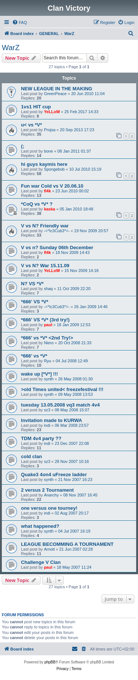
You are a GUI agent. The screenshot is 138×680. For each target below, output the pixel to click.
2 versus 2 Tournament (47, 490)
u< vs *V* (31, 125)
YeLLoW (52, 111)
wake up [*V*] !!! (39, 374)
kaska (49, 209)
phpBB (50, 662)
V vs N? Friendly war (45, 226)
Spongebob (54, 169)
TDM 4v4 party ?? (41, 438)
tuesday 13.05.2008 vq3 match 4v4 (60, 405)
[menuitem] (19, 22)
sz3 (47, 410)
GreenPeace (55, 93)
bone (48, 151)
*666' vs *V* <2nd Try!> (47, 338)
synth (48, 379)
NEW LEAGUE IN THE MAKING (56, 88)
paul (48, 324)
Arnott (49, 549)
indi (47, 425)
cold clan (31, 456)
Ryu (47, 361)
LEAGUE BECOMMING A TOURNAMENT (67, 544)
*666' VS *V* (34, 301)
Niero (48, 343)
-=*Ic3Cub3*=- (57, 231)
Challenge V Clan (41, 562)
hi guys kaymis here (44, 164)
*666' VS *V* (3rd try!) (45, 319)
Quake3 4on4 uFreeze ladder (54, 474)
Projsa (49, 130)
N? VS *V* (32, 283)
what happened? (40, 526)
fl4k (47, 191)
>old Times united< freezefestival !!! (62, 389)
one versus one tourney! (49, 508)
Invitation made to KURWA (51, 420)
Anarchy (51, 495)
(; (22, 146)
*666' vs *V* (34, 356)
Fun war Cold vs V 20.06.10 (52, 186)
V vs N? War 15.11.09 (45, 265)
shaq (48, 288)
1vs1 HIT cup (36, 106)
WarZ (11, 47)
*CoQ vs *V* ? (37, 204)
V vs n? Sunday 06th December (57, 247)
